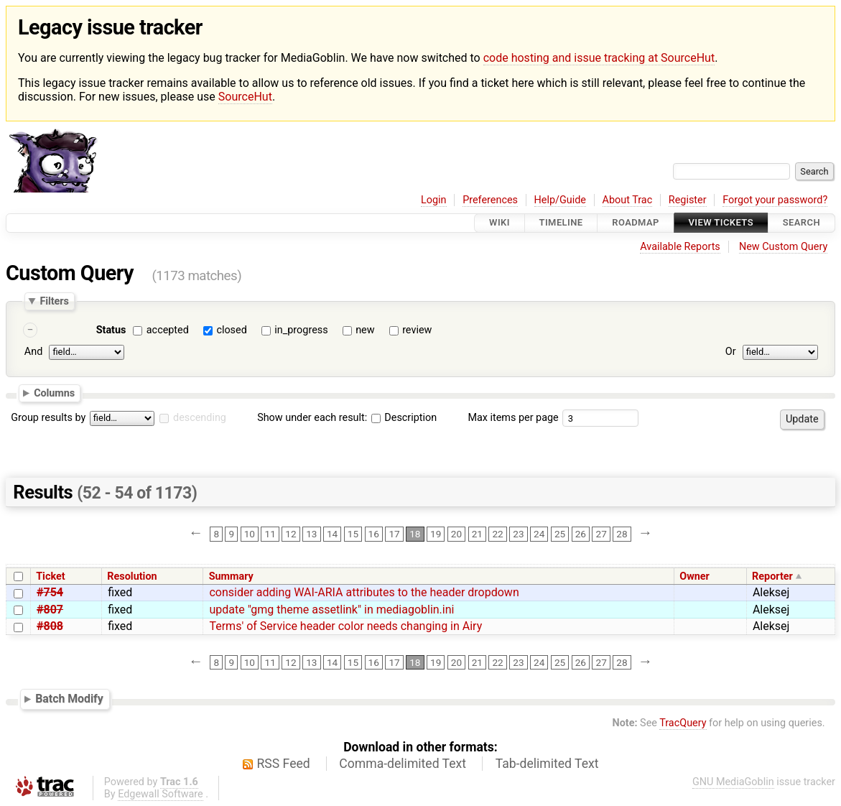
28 (621, 533)
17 (394, 533)
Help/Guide (560, 200)
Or (730, 352)
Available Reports (680, 247)
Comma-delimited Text (402, 763)
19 (435, 533)
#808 (50, 626)
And (33, 352)
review (417, 330)
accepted (168, 330)
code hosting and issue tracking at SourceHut (599, 58)
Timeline (561, 223)
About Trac (628, 200)
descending (199, 418)
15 (353, 533)
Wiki (499, 223)
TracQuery (682, 723)
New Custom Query (783, 247)
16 (373, 533)
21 (477, 533)
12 (290, 533)
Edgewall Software (160, 794)
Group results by (48, 418)
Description (404, 418)
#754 (50, 592)
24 (539, 533)
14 (332, 533)
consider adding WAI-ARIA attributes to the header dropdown (364, 592)
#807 (50, 609)
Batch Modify (69, 698)
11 (270, 533)
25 (559, 533)
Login (434, 200)
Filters (54, 301)
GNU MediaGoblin (733, 782)
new (365, 330)
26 (580, 533)
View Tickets (721, 223)
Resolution (132, 576)
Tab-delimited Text (547, 763)
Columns (54, 393)
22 (497, 533)
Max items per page (513, 418)
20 (456, 533)
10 (249, 533)
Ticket (50, 576)
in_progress (300, 330)
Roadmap (635, 223)
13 (311, 533)
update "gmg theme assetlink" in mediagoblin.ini (331, 609)
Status (111, 330)
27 (601, 533)
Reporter (772, 576)
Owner (694, 576)
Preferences (490, 200)
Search (801, 223)
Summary (231, 576)
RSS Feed (283, 763)
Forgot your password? (774, 200)
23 (518, 533)
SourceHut (245, 96)
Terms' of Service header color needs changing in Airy (345, 626)
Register (688, 200)
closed (231, 330)
